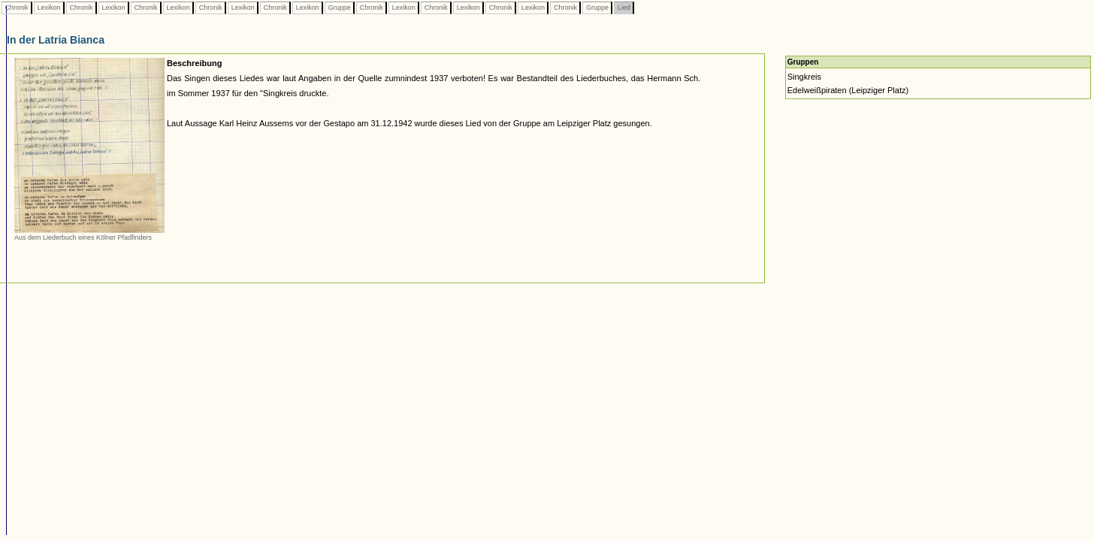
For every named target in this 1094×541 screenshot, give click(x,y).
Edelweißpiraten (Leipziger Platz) (847, 90)
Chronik (16, 7)
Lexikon (48, 7)
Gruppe (339, 7)
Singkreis (804, 76)
